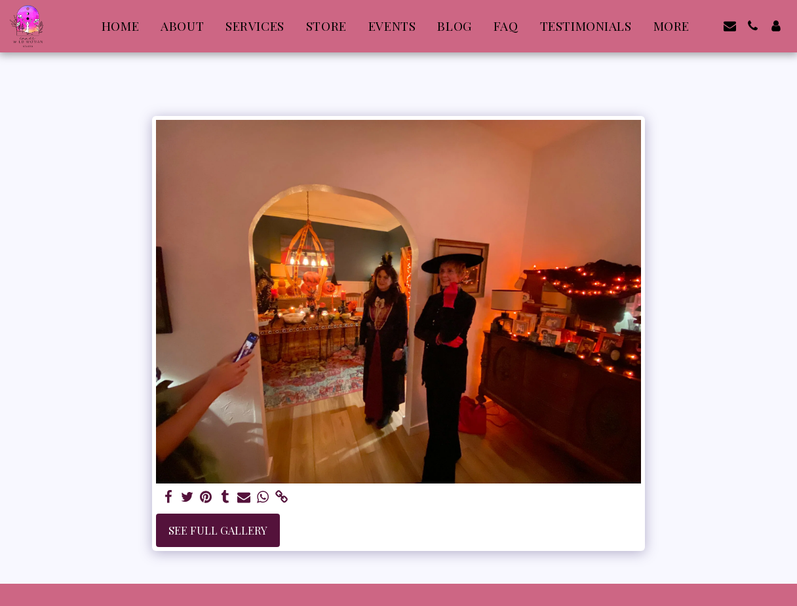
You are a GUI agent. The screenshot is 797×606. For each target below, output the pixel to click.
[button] (730, 26)
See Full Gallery (217, 530)
